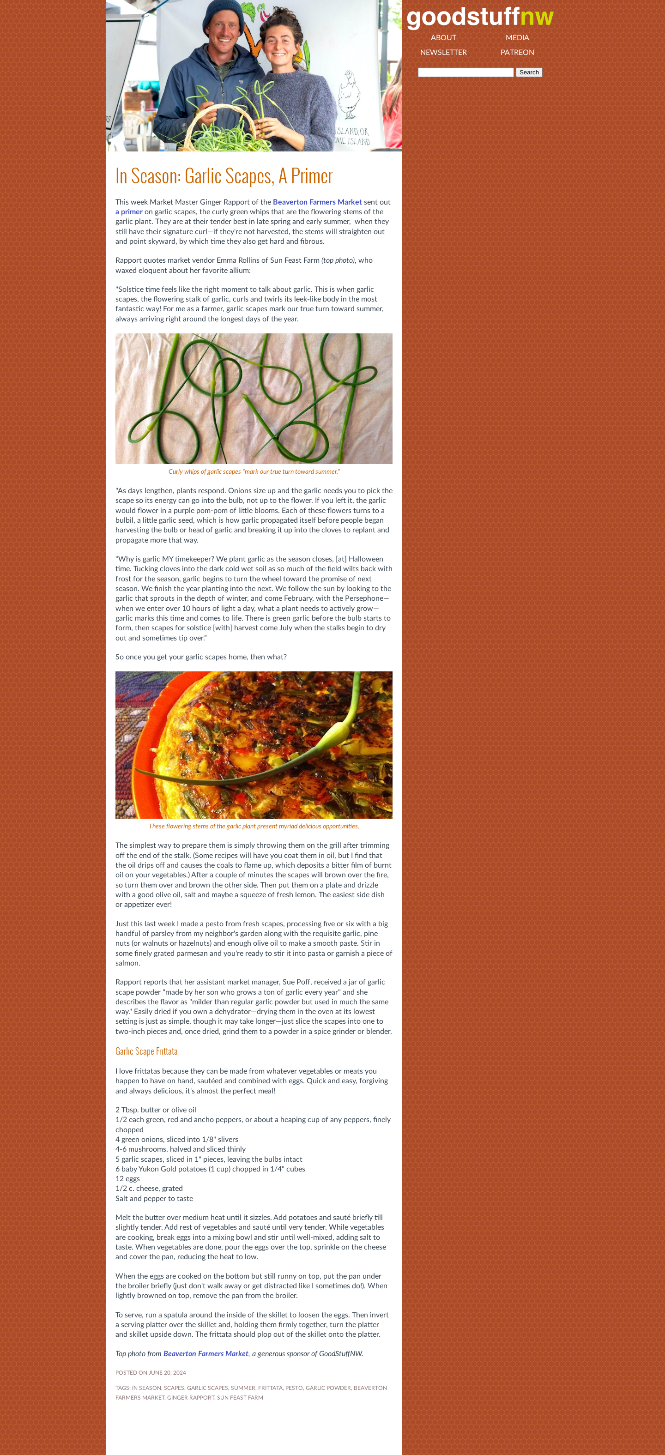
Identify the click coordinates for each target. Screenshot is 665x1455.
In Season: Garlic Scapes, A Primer (223, 175)
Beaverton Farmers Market (317, 202)
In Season (146, 1388)
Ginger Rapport (190, 1398)
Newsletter (443, 52)
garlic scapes (207, 1388)
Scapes (174, 1388)
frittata (270, 1388)
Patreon (517, 52)
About (443, 38)
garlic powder (328, 1388)
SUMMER (243, 1388)
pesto (294, 1388)
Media (517, 38)
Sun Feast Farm (240, 1398)
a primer (129, 212)
